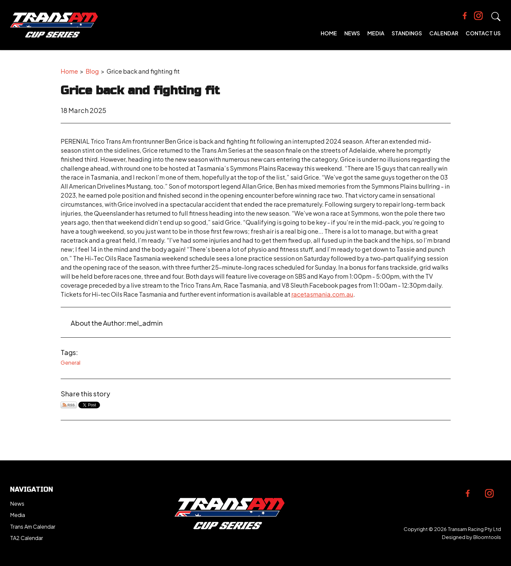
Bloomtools (487, 537)
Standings (407, 33)
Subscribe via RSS (69, 405)
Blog (92, 71)
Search (496, 17)
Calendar (443, 33)
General (70, 362)
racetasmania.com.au (322, 294)
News (352, 33)
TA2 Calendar (26, 538)
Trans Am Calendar (32, 526)
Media (375, 33)
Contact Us (483, 33)
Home (329, 33)
